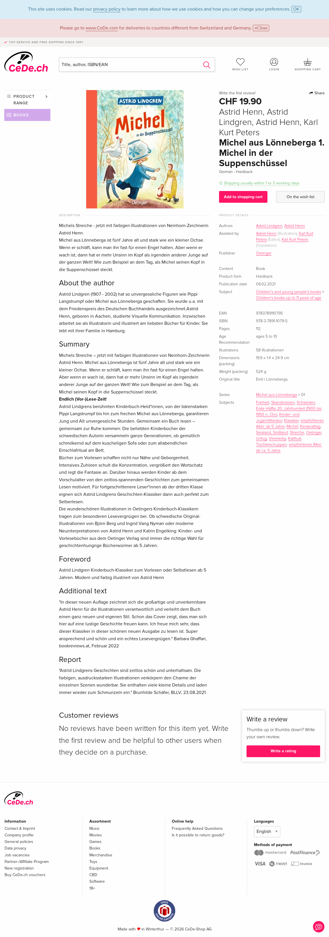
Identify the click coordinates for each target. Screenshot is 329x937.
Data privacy (15, 848)
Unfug (261, 439)
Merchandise (100, 855)
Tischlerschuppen (271, 445)
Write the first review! (237, 93)
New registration (19, 868)
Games (95, 841)
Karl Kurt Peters (295, 240)
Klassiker (291, 421)
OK (296, 9)
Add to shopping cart (243, 196)
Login (274, 64)
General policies (19, 841)
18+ (92, 888)
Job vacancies (17, 855)
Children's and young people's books (288, 292)
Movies (95, 835)
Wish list (240, 64)
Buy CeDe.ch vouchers (25, 874)
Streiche (297, 433)
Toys (93, 861)
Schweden (306, 403)
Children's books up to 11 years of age (288, 298)
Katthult (294, 439)
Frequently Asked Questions (197, 828)
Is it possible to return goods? (198, 835)
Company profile (19, 835)
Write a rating (283, 751)
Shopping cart (308, 64)
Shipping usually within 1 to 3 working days (262, 183)
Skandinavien (283, 403)
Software (97, 881)
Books (21, 115)
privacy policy (107, 9)
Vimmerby (277, 439)
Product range (24, 99)
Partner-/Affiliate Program (27, 861)
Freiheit (262, 403)
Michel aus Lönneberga (276, 395)
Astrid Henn (294, 226)
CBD (93, 874)
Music (94, 828)
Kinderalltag (310, 427)
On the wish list (300, 196)
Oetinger (263, 253)
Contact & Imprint (20, 828)
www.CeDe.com (102, 28)
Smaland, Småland (272, 433)
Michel (292, 427)
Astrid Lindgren (269, 226)
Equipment (98, 868)
